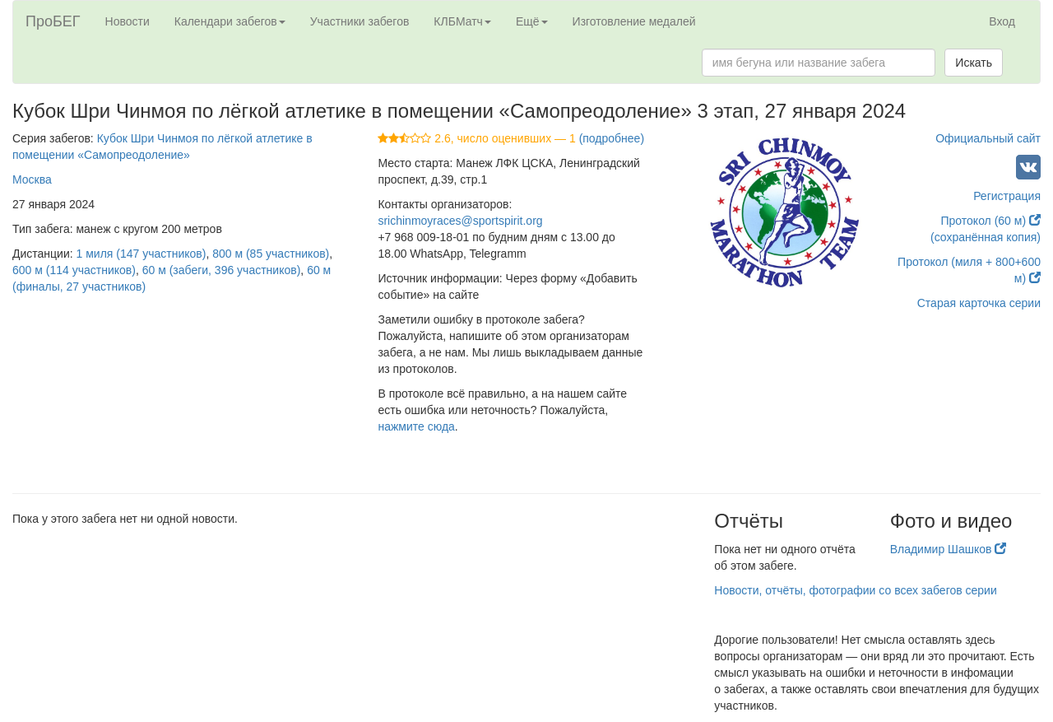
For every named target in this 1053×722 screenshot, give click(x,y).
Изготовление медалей (634, 21)
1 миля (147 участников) (141, 253)
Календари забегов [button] (229, 21)
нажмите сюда (416, 426)
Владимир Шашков (948, 549)
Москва (32, 179)
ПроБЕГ (53, 21)
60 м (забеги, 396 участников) (221, 270)
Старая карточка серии (979, 303)
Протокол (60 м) (990, 220)
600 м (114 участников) (74, 270)
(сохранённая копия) (985, 237)
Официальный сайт (988, 138)
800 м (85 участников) (270, 253)
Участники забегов (360, 21)
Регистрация (1007, 196)
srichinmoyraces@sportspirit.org (460, 220)
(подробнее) (611, 138)
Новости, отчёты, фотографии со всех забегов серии (855, 590)
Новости (127, 21)
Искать (973, 62)
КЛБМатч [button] (462, 21)
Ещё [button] (532, 21)
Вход (1002, 21)
